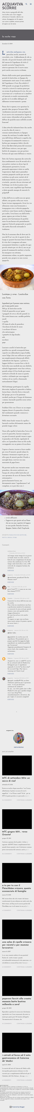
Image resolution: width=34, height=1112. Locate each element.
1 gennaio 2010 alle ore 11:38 (21, 630)
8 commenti (6, 967)
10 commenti (7, 1023)
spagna (10, 537)
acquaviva (10, 575)
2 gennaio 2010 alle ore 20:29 (21, 658)
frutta (4, 537)
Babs (9, 586)
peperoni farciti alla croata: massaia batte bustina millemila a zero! (16, 1002)
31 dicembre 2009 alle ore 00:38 (22, 575)
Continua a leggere (24, 800)
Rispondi (11, 570)
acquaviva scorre (12, 6)
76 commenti (7, 800)
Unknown (10, 658)
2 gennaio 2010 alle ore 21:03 (21, 678)
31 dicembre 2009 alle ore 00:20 (17, 553)
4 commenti (6, 910)
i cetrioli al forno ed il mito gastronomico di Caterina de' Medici (16, 1058)
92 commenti (7, 854)
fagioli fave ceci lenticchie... (18, 535)
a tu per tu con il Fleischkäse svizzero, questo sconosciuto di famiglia (16, 888)
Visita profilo (19, 747)
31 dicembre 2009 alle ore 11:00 (21, 598)
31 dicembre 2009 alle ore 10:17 (19, 586)
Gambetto (10, 598)
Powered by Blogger (17, 1107)
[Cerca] (26, 3)
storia (15, 537)
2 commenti (6, 1080)
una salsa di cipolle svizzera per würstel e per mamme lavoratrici (16, 945)
